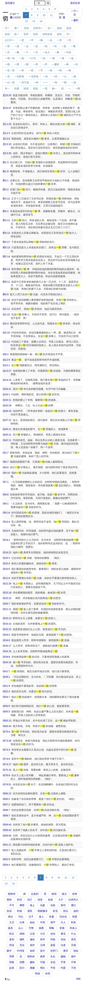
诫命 (32, 939)
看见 (63, 933)
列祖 (52, 939)
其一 (16, 34)
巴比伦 (63, 916)
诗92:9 (6, 859)
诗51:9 (6, 685)
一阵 (64, 82)
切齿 (35, 88)
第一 (16, 28)
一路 (7, 64)
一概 (16, 52)
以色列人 (73, 899)
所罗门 (54, 950)
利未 (73, 922)
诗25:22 (7, 598)
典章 (42, 956)
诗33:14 (7, 623)
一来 (52, 58)
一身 (66, 64)
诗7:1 (6, 481)
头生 (52, 956)
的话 (19, 899)
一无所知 (34, 76)
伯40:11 (7, 429)
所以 (65, 911)
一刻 (21, 58)
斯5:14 (6, 256)
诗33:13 (7, 618)
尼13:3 (6, 133)
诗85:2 (6, 799)
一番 (73, 46)
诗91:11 (7, 844)
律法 (10, 916)
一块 (42, 58)
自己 (29, 899)
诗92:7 (6, 850)
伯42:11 (7, 440)
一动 (44, 46)
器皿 (52, 945)
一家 (56, 52)
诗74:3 (6, 749)
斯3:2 (6, 189)
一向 (45, 76)
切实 (59, 34)
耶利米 (31, 956)
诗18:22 (7, 552)
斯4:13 (6, 232)
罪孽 (11, 956)
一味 (68, 70)
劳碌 (37, 973)
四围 (22, 962)
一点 (26, 46)
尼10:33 (7, 95)
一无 (7, 76)
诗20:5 (6, 569)
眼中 (9, 950)
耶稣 (51, 928)
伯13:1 (6, 365)
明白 (42, 967)
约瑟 (63, 967)
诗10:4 (6, 521)
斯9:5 (6, 294)
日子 (31, 916)
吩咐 (54, 893)
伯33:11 (7, 400)
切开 (26, 34)
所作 (42, 939)
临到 (75, 911)
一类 (61, 58)
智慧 (74, 916)
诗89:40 (7, 824)
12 (26, 21)
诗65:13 (7, 720)
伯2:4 (6, 323)
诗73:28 (7, 740)
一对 (54, 46)
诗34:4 (6, 634)
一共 (35, 52)
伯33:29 (7, 405)
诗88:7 (6, 810)
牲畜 (51, 916)
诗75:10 (7, 769)
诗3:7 (6, 452)
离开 (65, 950)
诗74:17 (7, 764)
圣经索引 (10, 3)
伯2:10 (6, 332)
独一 (54, 88)
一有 (54, 82)
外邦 (47, 973)
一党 (44, 88)
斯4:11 (6, 220)
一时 (21, 70)
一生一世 (10, 70)
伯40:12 (7, 434)
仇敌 (42, 905)
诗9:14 (6, 512)
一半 (31, 40)
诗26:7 (6, 603)
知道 (50, 899)
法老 (63, 945)
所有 (74, 893)
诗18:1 (6, 539)
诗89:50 (7, 835)
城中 (73, 956)
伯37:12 (7, 420)
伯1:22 (6, 314)
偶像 (32, 967)
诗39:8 (6, 656)
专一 (7, 88)
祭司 (63, 905)
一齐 (44, 64)
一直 (73, 82)
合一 (50, 28)
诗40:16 (7, 662)
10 (44, 15)
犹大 (64, 893)
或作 (32, 945)
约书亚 (20, 950)
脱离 (41, 928)
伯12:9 (6, 359)
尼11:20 (7, 124)
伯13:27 (7, 370)
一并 (59, 40)
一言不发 (24, 82)
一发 (63, 46)
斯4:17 (6, 241)
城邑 (22, 939)
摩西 (22, 905)
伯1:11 (6, 309)
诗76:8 (6, 775)
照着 (11, 962)
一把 (21, 40)
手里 (63, 962)
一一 (45, 82)
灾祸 (73, 945)
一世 (31, 70)
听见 (55, 911)
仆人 (63, 922)
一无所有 (19, 76)
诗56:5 (6, 706)
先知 (63, 939)
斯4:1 (6, 211)
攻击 (52, 933)
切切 (35, 34)
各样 (32, 950)
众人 (20, 928)
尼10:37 (7, 107)
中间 (42, 922)
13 (33, 21)
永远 (52, 962)
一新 (73, 76)
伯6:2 (6, 354)
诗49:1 (6, 676)
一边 (49, 40)
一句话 (67, 52)
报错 (78, 979)
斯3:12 (6, 198)
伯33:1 (6, 394)
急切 (59, 28)
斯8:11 (6, 281)
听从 (11, 933)
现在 (75, 950)
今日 (42, 933)
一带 (7, 46)
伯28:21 (7, 388)
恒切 (26, 88)
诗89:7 (6, 815)
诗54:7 (6, 697)
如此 (32, 922)
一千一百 (74, 13)
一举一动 (10, 58)
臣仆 (22, 967)
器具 (10, 928)
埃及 (40, 899)
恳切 (68, 28)
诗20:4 (6, 563)
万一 (68, 34)
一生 (75, 64)
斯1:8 (6, 171)
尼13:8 (6, 138)
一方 (7, 52)
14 (41, 21)
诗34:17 (7, 645)
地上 (32, 905)
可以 (20, 916)
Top (8, 979)
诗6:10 (6, 472)
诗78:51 (7, 784)
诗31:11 (7, 609)
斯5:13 (6, 247)
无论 (22, 945)
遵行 (73, 905)
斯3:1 (6, 180)
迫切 (7, 34)
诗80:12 (7, 793)
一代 (68, 40)
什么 (73, 933)
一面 (26, 64)
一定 (35, 46)
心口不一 (10, 40)
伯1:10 (6, 299)
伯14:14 (7, 379)
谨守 (52, 922)
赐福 (63, 956)
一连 (71, 58)
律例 (22, 933)
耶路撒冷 (43, 911)
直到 (11, 939)
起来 (11, 967)
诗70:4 (6, 731)
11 (51, 15)
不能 (42, 962)
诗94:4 (6, 864)
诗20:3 (6, 558)
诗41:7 (6, 671)
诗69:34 (7, 726)
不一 (7, 28)
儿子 (60, 899)
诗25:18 (7, 592)
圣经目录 (75, 3)
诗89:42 (7, 830)
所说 (11, 945)
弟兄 (73, 939)
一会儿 (46, 52)
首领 (61, 928)
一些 (54, 76)
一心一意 (10, 82)
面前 (9, 899)
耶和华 (11, 893)
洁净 (42, 945)
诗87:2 (6, 804)
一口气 (32, 58)
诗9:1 (6, 503)
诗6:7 (6, 461)
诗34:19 (7, 651)
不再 (73, 962)
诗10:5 (6, 530)
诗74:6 (6, 758)
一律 (16, 64)
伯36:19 (7, 411)
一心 (64, 76)
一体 (49, 70)
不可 (11, 905)
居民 (29, 911)
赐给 (32, 962)
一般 (40, 40)
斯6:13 (6, 269)
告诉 (9, 911)
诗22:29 (7, 583)
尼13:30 (7, 153)
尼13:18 (7, 144)
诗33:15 (7, 629)
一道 (16, 46)
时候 (19, 911)
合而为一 (38, 28)
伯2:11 (6, 341)
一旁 (35, 64)
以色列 (35, 893)
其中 (42, 950)
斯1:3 (6, 162)
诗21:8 (6, 578)
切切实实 (47, 34)
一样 (36, 82)
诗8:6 (6, 494)
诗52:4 (6, 691)
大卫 (11, 922)
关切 (26, 28)
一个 (26, 52)
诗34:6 (6, 640)
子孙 (73, 967)
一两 (77, 88)
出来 (22, 922)
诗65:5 (6, 711)
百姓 (52, 905)
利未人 (73, 928)
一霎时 (74, 20)
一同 (59, 70)
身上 (41, 916)
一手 (40, 70)
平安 (52, 967)
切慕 (16, 88)
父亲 (32, 933)
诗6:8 (6, 467)
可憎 (31, 928)
